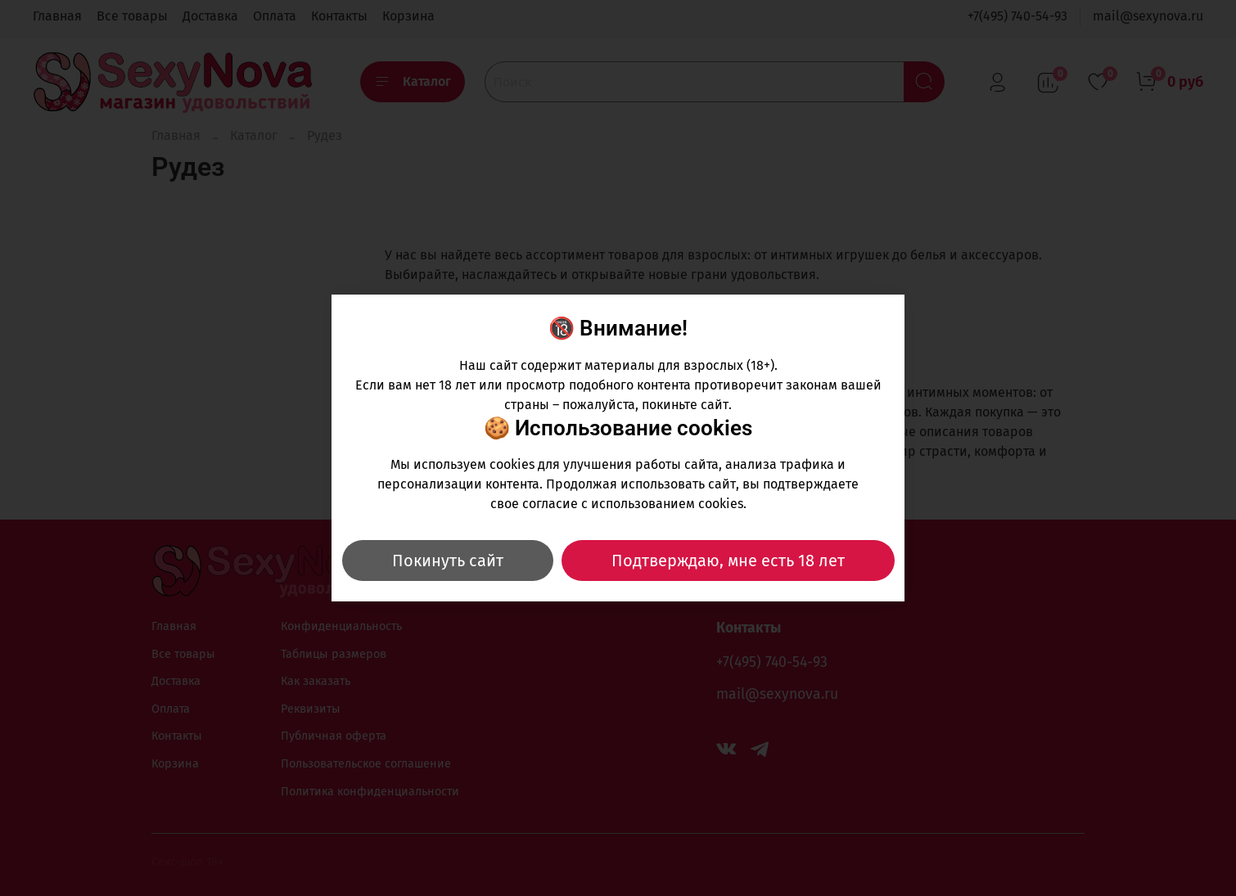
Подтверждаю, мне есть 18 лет (728, 560)
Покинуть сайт (447, 560)
